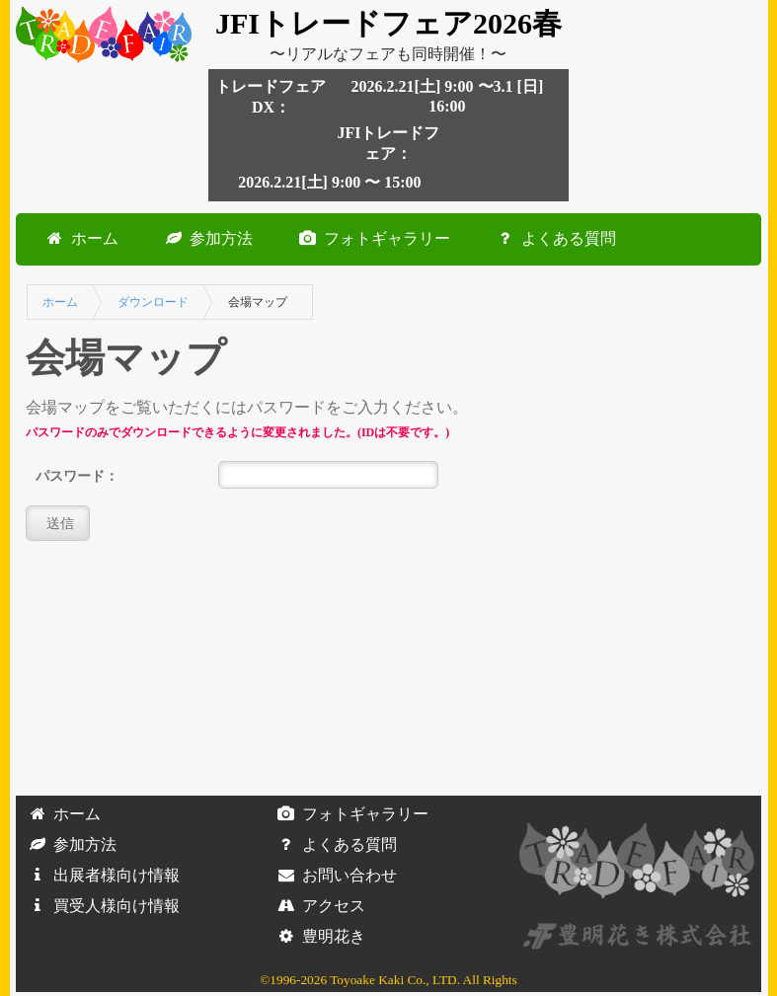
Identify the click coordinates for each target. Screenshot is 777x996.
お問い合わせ (334, 875)
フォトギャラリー (371, 238)
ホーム (78, 238)
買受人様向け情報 (101, 905)
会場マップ (257, 302)
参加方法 (205, 238)
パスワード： (77, 476)
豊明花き (318, 936)
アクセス (318, 905)
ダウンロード (153, 302)
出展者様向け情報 (101, 875)
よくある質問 (553, 238)
